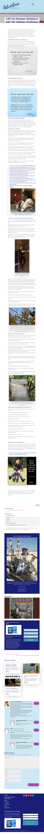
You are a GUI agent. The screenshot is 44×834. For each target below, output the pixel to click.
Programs (7, 804)
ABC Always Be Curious (10, 515)
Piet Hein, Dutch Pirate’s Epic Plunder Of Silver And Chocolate (22, 603)
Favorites (9, 510)
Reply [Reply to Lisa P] (36, 730)
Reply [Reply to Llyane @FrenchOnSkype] (36, 703)
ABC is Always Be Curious (18, 510)
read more (7, 671)
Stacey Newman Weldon (21, 720)
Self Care (8, 519)
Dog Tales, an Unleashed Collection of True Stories (11, 665)
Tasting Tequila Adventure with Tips (31, 676)
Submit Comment (33, 784)
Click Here (22, 590)
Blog (5, 800)
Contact (6, 802)
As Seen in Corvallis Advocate (12, 688)
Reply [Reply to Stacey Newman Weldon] (36, 722)
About (6, 795)
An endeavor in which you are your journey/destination (22, 149)
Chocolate (8, 517)
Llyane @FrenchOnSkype (15, 701)
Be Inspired (8, 521)
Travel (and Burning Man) (10, 523)
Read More (22, 612)
